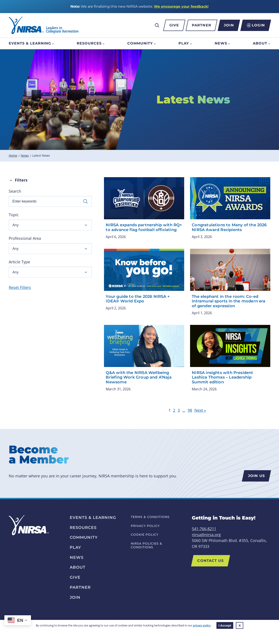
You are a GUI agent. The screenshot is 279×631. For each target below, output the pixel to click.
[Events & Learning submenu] (53, 43)
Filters (21, 180)
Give (174, 25)
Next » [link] (200, 410)
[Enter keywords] (50, 201)
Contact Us (210, 561)
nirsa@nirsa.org (206, 534)
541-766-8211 (204, 528)
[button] (50, 224)
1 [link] (169, 410)
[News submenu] (229, 43)
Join (229, 25)
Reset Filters (20, 287)
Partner (201, 25)
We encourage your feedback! (181, 6)
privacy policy (202, 625)
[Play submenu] (191, 43)
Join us (256, 476)
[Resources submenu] (103, 43)
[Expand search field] (156, 25)
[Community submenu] (155, 43)
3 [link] (179, 410)
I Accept (225, 625)
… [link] (183, 410)
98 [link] (190, 410)
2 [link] (174, 410)
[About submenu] (269, 43)
